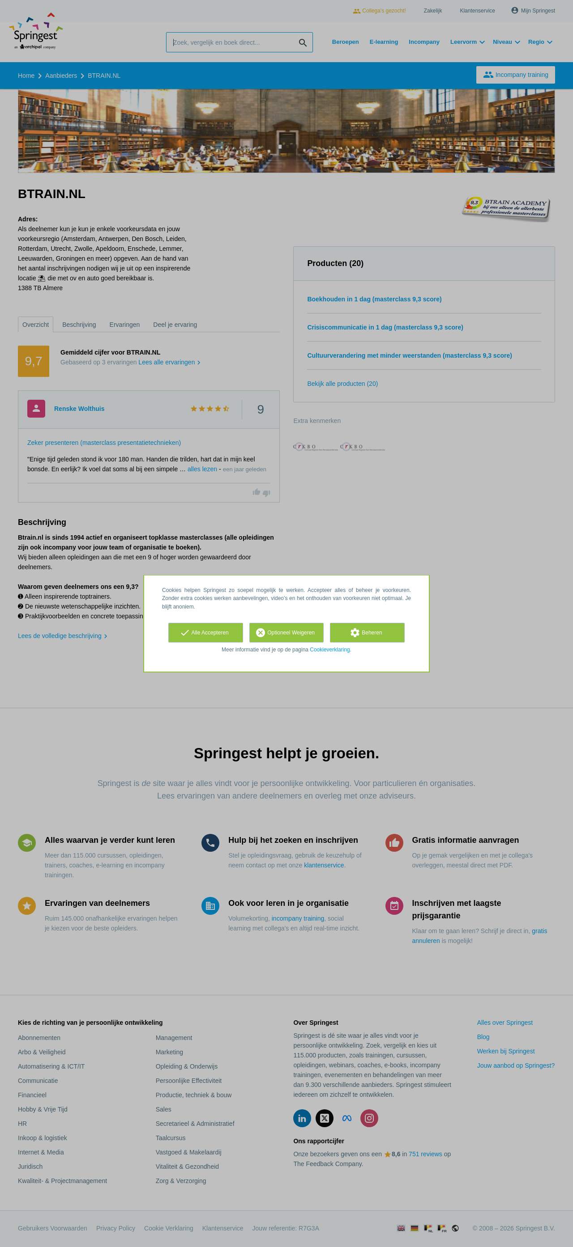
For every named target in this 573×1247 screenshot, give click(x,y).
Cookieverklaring (330, 650)
